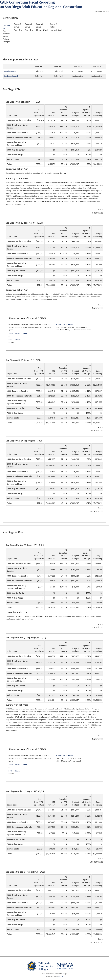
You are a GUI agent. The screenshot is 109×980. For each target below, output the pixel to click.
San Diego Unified (11, 76)
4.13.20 (60, 976)
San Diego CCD (10, 71)
